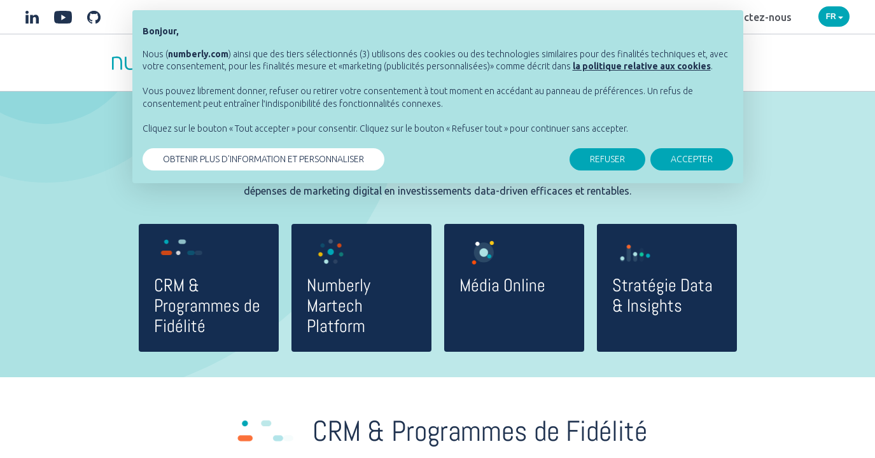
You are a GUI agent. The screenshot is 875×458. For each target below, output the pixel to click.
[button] (642, 66)
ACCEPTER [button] (692, 159)
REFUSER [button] (607, 159)
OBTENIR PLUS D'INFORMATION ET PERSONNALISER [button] (263, 159)
